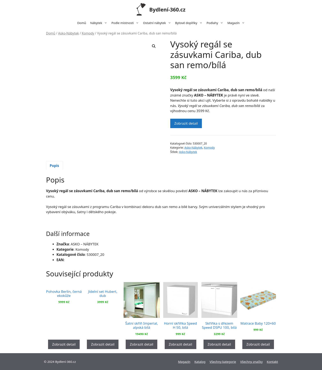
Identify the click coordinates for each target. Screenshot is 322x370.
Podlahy (216, 23)
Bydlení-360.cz (167, 9)
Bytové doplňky (190, 23)
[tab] (54, 165)
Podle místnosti (126, 23)
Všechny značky (251, 361)
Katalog (200, 361)
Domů (81, 23)
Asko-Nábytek (68, 33)
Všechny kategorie (223, 361)
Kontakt (272, 361)
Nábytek (99, 23)
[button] (154, 46)
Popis (54, 165)
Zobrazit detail (186, 123)
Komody (88, 33)
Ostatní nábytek (158, 23)
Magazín (237, 23)
